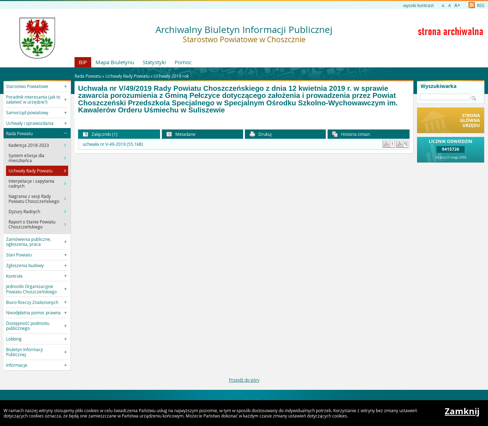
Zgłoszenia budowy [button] (25, 265)
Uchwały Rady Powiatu (127, 76)
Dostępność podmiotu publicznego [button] (27, 325)
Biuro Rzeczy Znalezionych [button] (32, 302)
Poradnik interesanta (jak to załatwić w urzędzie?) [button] (33, 99)
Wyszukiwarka (438, 86)
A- (443, 6)
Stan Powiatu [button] (19, 255)
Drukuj (261, 134)
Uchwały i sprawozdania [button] (30, 123)
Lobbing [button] (14, 339)
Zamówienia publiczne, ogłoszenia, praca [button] (28, 241)
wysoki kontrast (418, 5)
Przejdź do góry (244, 380)
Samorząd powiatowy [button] (27, 112)
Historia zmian (351, 134)
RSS (476, 5)
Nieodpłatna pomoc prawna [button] (33, 312)
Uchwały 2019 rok (171, 76)
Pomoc (183, 62)
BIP (83, 62)
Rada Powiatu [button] (19, 133)
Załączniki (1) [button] (100, 134)
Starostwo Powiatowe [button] (27, 86)
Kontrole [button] (14, 276)
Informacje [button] (16, 365)
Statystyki (154, 62)
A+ (457, 5)
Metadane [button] (181, 134)
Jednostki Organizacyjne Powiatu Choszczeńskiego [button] (31, 288)
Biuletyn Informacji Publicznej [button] (24, 352)
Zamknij (462, 411)
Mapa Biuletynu (114, 62)
